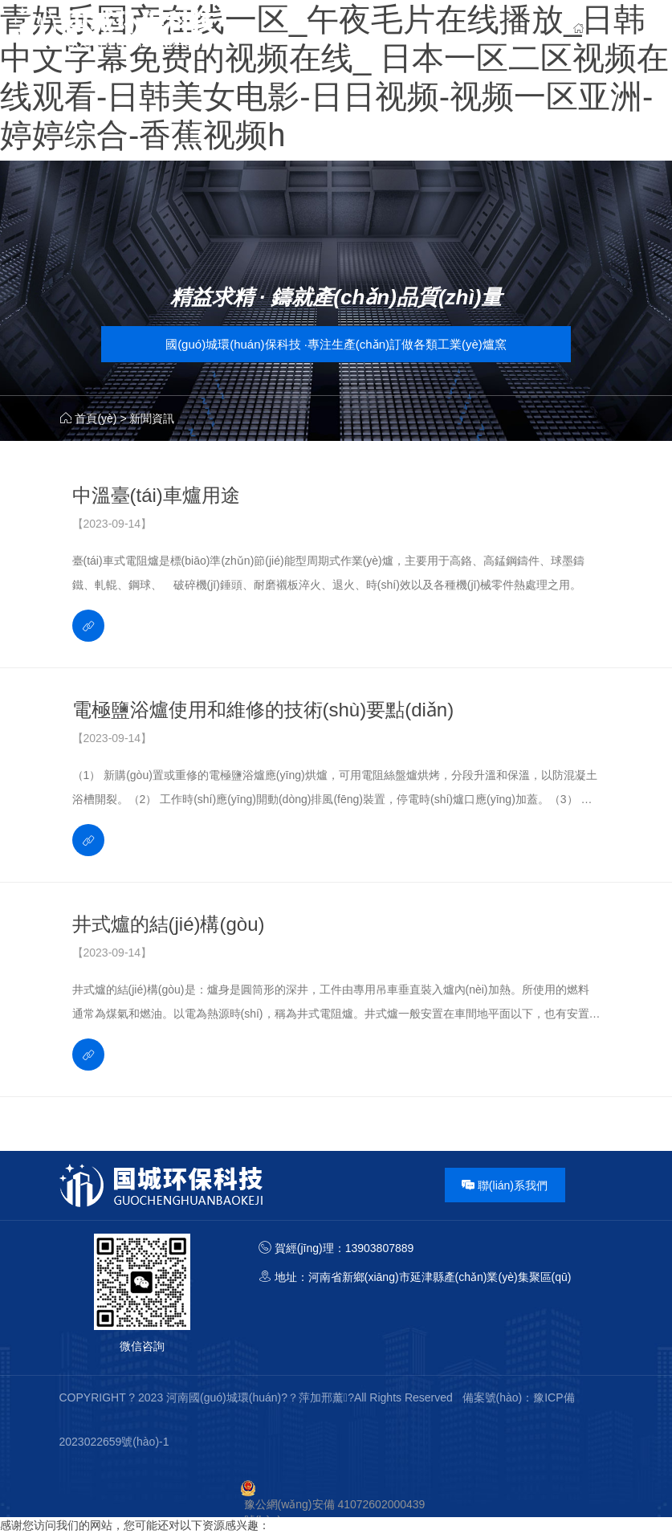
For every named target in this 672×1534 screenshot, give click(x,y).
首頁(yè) (95, 418)
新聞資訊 (151, 418)
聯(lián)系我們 (505, 1185)
